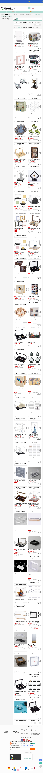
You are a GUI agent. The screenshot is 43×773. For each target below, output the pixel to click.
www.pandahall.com (15, 4)
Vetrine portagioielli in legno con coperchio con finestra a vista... (20, 160)
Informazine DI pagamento (35, 733)
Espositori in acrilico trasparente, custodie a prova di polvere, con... (33, 435)
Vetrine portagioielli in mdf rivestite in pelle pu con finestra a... (33, 273)
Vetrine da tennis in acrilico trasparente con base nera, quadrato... (20, 206)
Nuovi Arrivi (3, 11)
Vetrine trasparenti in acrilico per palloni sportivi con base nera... (20, 252)
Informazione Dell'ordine (35, 734)
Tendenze (37, 11)
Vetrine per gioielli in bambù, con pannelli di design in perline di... (33, 388)
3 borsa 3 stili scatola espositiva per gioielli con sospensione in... (33, 137)
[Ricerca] (26, 8)
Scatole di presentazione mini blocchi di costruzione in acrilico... (34, 480)
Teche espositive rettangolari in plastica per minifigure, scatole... (33, 44)
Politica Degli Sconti (24, 733)
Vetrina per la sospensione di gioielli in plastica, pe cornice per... (34, 550)
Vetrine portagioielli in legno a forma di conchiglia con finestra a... (20, 137)
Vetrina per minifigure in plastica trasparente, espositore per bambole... (20, 412)
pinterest (24, 740)
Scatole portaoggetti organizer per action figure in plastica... (19, 573)
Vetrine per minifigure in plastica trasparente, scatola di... (19, 645)
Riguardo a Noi (23, 728)
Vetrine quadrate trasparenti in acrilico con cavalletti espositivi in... (33, 252)
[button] (42, 12)
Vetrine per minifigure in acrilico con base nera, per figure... (20, 183)
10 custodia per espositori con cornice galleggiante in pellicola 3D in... (34, 599)
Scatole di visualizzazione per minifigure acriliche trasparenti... (19, 44)
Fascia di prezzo (17, 24)
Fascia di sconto (37, 22)
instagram (27, 740)
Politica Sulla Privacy (24, 729)
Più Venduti (30, 27)
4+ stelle (17, 22)
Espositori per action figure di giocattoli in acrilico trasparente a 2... (20, 622)
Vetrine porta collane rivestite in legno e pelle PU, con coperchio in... (20, 342)
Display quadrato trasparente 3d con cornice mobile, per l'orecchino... (34, 573)
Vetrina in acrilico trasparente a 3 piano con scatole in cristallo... (20, 90)
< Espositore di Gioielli (6, 18)
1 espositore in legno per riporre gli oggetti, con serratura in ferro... (20, 297)
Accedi (35, 8)
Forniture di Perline (19, 14)
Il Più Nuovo (25, 27)
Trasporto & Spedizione (35, 730)
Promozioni (19, 11)
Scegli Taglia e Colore (34, 51)
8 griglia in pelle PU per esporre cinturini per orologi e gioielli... (19, 365)
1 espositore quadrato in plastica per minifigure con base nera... (20, 714)
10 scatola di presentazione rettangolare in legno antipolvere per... (34, 228)
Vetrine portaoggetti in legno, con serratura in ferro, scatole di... (19, 388)
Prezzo (33, 27)
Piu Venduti (11, 12)
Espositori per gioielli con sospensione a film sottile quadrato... (34, 668)
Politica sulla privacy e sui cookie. (27, 745)
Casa (14, 14)
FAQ (32, 729)
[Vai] (37, 25)
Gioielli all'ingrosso (27, 12)
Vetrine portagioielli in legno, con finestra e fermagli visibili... (19, 273)
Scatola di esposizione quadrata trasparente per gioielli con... (19, 67)
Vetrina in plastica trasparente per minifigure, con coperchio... (33, 113)
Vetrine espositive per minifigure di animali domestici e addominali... (33, 412)
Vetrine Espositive (38, 14)
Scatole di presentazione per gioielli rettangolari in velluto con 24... (33, 714)
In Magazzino (31, 22)
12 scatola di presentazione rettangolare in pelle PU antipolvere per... (20, 550)
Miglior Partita (20, 27)
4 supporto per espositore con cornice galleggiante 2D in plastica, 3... (34, 365)
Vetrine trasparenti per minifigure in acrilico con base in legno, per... (34, 90)
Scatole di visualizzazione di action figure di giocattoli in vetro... (33, 645)
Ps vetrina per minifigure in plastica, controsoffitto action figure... (33, 692)
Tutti (17, 19)
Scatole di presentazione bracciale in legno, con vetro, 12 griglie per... (34, 526)
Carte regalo (33, 735)
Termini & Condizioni (24, 730)
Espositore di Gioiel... (28, 14)
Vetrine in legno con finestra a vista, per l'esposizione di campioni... (20, 668)
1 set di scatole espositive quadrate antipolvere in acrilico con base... (33, 504)
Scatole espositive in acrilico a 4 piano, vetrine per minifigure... (20, 435)
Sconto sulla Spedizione (24, 22)
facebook (22, 740)
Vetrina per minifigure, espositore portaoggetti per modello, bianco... (33, 319)
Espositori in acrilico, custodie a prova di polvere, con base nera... (20, 457)
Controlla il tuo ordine (40, 760)
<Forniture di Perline (7, 16)
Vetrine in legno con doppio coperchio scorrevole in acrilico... (34, 342)
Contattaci (33, 728)
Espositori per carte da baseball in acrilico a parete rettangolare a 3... (33, 297)
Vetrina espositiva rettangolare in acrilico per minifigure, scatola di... (19, 480)
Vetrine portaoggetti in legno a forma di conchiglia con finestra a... (20, 319)
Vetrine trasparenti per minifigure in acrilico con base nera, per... (34, 206)
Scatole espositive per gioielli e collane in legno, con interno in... (20, 504)
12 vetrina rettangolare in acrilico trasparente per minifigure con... (33, 457)
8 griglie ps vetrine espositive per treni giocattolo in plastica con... (20, 526)
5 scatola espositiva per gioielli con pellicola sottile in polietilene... (19, 228)
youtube (29, 740)
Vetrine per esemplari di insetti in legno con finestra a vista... (34, 160)
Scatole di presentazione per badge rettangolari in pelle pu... (20, 692)
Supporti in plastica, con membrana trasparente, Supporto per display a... (34, 183)
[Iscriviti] (21, 749)
